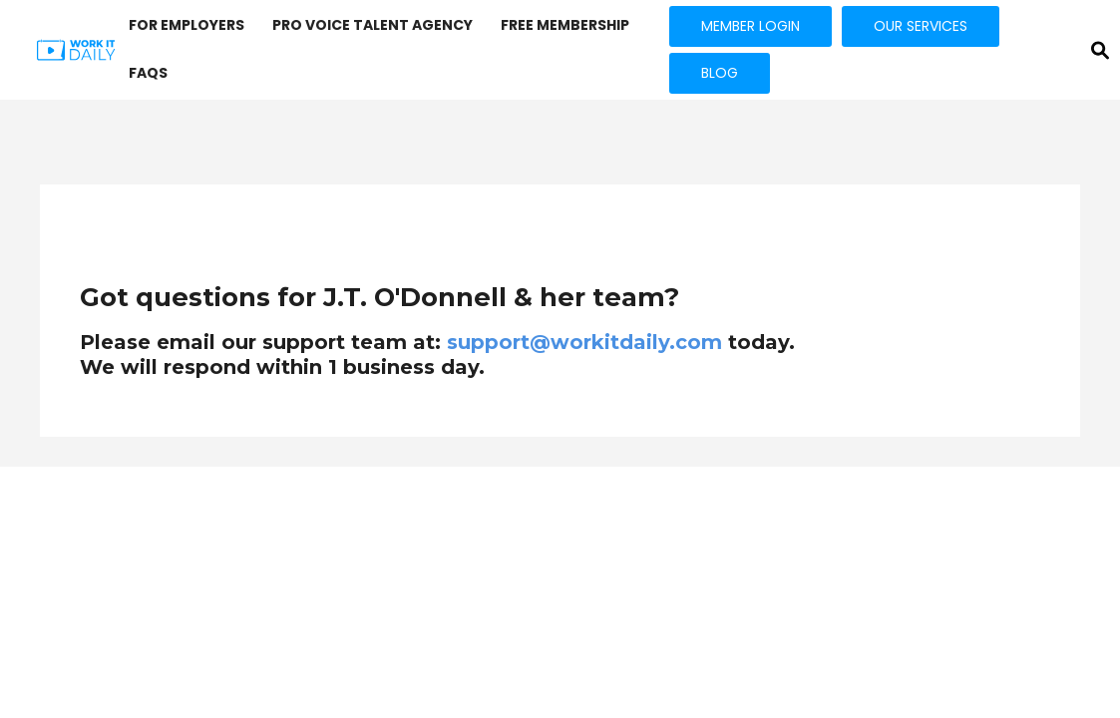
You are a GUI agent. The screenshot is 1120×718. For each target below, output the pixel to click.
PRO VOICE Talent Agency (372, 25)
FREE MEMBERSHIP (565, 25)
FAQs (148, 73)
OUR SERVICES (920, 26)
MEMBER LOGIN (750, 26)
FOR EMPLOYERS (186, 25)
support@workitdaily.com (584, 342)
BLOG (719, 73)
